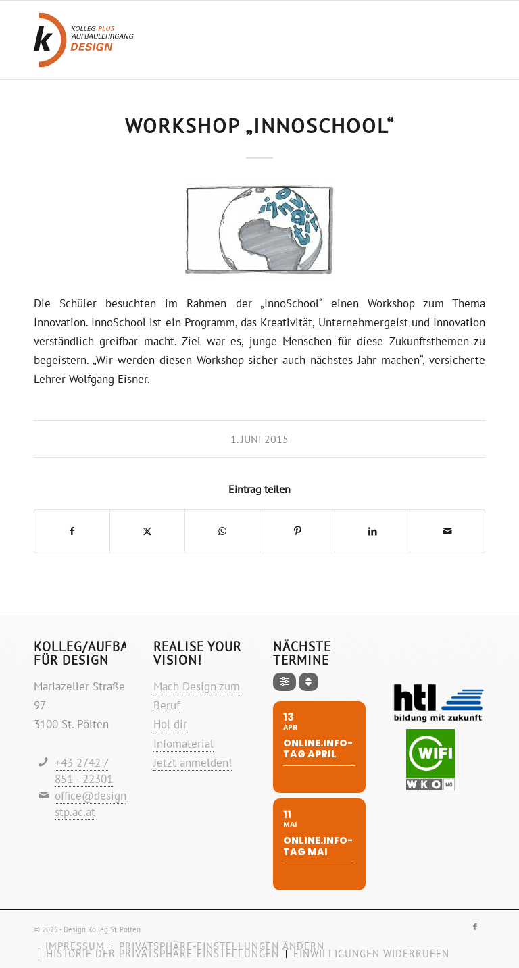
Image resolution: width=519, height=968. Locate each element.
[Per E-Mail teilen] (447, 531)
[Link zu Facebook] (475, 927)
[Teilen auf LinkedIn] (372, 531)
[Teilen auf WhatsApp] (222, 531)
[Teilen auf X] (147, 531)
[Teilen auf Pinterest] (297, 531)
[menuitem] (162, 954)
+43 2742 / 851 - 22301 (84, 771)
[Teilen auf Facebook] (71, 531)
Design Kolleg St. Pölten (102, 929)
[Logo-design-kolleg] (84, 40)
